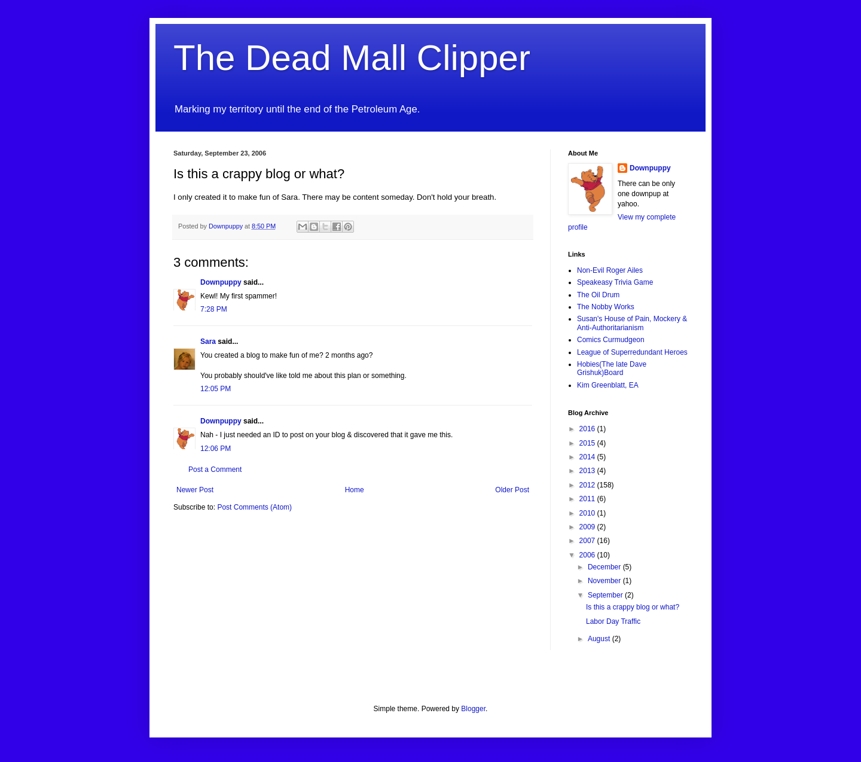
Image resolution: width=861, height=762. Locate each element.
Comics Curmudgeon (611, 340)
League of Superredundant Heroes (632, 352)
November (605, 581)
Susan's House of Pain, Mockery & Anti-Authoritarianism (632, 323)
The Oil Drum (598, 295)
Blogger (473, 709)
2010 (588, 513)
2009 (588, 527)
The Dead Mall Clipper (351, 58)
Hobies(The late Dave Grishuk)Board (611, 368)
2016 (588, 429)
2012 (588, 485)
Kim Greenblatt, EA (608, 385)
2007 (588, 541)
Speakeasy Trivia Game (615, 282)
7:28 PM (213, 309)
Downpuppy (221, 282)
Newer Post (194, 490)
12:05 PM (215, 389)
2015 (588, 443)
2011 (588, 499)
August (600, 639)
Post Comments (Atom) (254, 507)
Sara (208, 341)
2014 (588, 457)
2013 (588, 471)
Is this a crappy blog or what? (632, 607)
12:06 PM (215, 448)
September (606, 595)
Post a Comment (215, 469)
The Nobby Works (605, 307)
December (605, 567)
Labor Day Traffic (613, 621)
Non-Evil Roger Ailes (610, 270)
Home (354, 490)
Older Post (512, 490)
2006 (588, 555)
